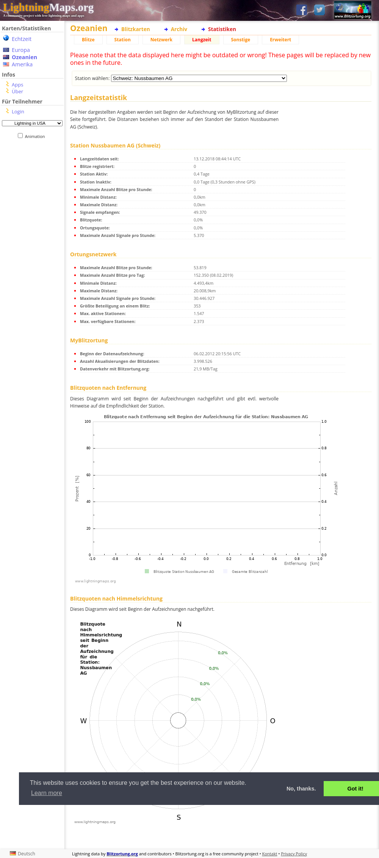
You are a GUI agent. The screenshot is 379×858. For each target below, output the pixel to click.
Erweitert (280, 39)
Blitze (88, 39)
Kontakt (269, 853)
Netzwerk (161, 39)
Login (18, 111)
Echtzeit (21, 38)
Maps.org (48, 7)
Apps (17, 84)
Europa (21, 49)
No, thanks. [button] (301, 789)
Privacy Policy (294, 853)
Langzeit (201, 39)
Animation (36, 136)
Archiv (179, 29)
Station (122, 39)
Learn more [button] (46, 793)
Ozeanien (24, 57)
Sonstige (241, 39)
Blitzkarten (135, 29)
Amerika (22, 64)
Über (17, 91)
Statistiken (222, 29)
